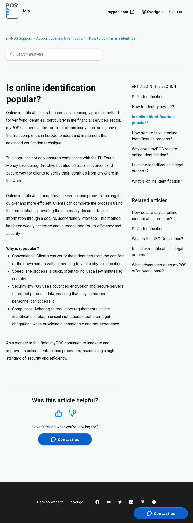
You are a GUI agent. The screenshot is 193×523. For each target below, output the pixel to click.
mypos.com (121, 12)
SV (171, 12)
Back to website (50, 502)
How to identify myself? (153, 106)
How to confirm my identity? (112, 38)
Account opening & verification (60, 38)
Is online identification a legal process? (157, 168)
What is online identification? (157, 181)
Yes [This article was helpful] (58, 413)
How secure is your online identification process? (154, 135)
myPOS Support (19, 38)
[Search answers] (54, 54)
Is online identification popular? (153, 119)
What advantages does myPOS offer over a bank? (159, 268)
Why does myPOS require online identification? (154, 152)
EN (179, 12)
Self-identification (147, 96)
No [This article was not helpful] (72, 413)
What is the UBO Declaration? (157, 238)
